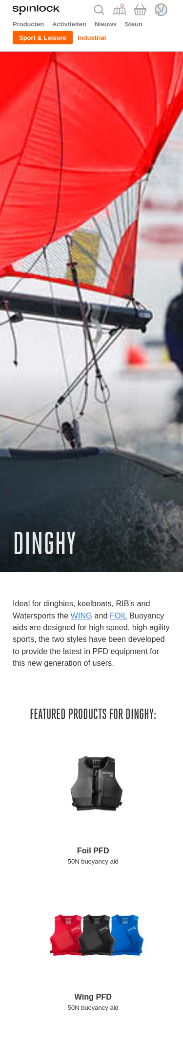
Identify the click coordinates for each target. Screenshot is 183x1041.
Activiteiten (69, 24)
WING (81, 615)
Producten (28, 24)
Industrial (92, 37)
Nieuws (106, 24)
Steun (133, 24)
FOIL (118, 615)
